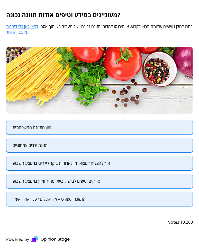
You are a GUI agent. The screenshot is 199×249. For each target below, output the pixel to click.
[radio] (99, 127)
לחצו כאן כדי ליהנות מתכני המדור (22, 29)
